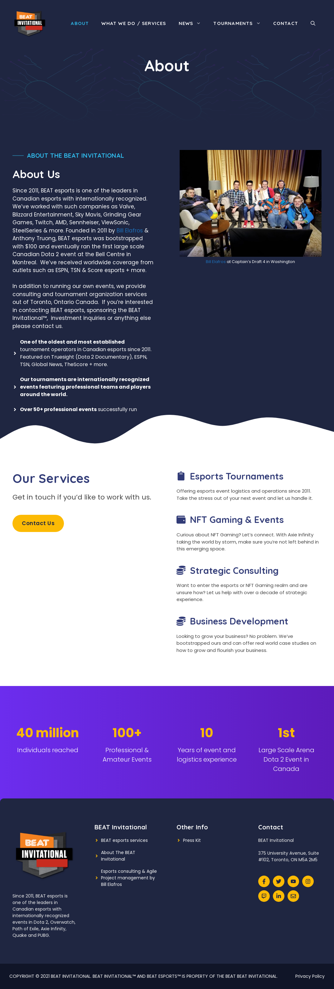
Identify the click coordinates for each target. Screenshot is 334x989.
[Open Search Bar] (313, 23)
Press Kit (192, 840)
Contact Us (38, 523)
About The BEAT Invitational (118, 855)
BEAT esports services (124, 840)
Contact (285, 23)
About (80, 23)
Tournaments (240, 23)
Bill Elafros (130, 230)
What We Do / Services (133, 23)
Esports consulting (121, 871)
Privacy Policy (310, 976)
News (193, 23)
